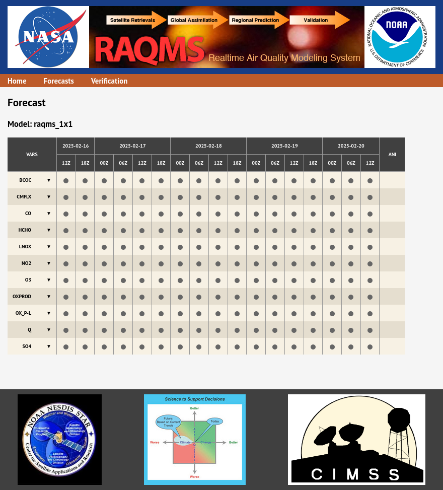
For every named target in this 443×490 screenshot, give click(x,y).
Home (17, 81)
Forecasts (59, 81)
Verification (109, 81)
